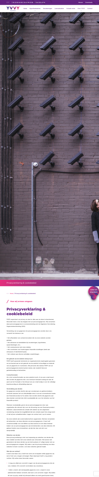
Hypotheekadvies (35, 8)
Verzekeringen (47, 8)
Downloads (88, 2)
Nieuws (80, 2)
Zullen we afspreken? (93, 293)
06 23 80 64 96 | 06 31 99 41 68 (22, 2)
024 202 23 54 (40, 2)
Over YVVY (81, 8)
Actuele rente (70, 8)
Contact (89, 8)
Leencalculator (59, 8)
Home (25, 8)
